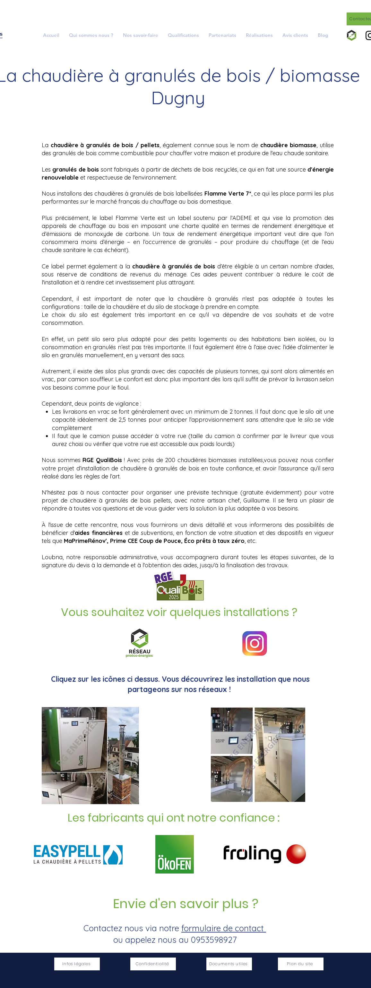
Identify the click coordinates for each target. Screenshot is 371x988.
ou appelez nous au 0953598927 (175, 939)
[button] (140, 35)
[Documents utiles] (229, 964)
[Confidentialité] (153, 964)
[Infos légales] (77, 964)
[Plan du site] (301, 964)
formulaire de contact (223, 928)
